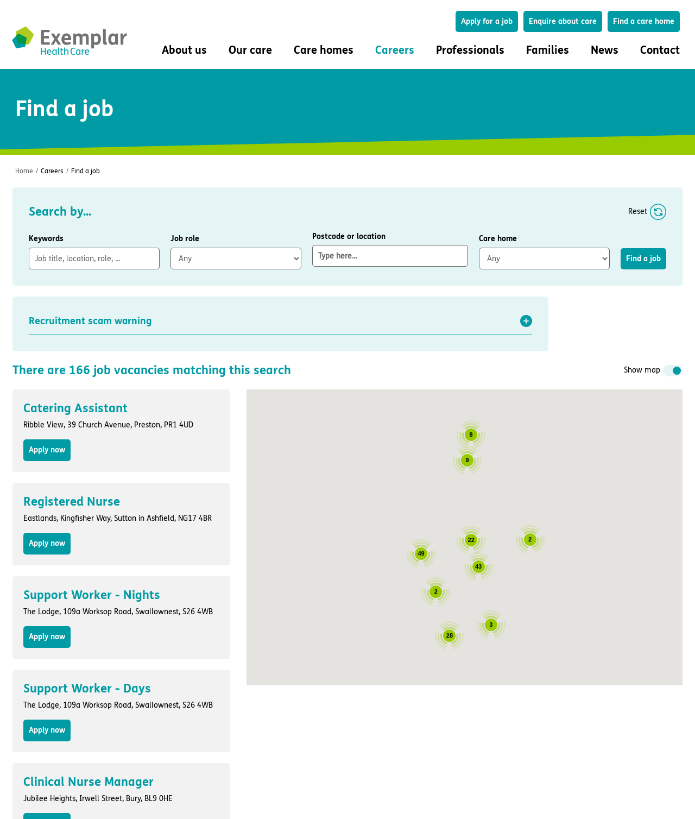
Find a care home (643, 21)
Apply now (47, 450)
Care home (498, 238)
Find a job (85, 171)
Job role (184, 238)
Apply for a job (487, 21)
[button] (280, 321)
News (604, 50)
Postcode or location (390, 249)
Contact (660, 50)
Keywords (46, 238)
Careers (52, 171)
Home (24, 171)
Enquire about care (563, 21)
